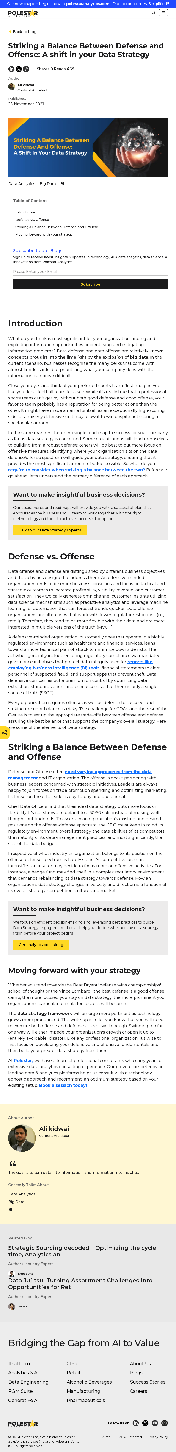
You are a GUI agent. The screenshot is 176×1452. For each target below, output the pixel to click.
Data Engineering (28, 1382)
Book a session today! (63, 1085)
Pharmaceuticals (86, 1400)
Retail (73, 1373)
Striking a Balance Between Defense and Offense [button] (56, 227)
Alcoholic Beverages (89, 1382)
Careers (138, 1391)
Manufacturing (83, 1391)
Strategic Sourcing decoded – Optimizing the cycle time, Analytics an (82, 1251)
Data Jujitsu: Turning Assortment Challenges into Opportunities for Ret (80, 1283)
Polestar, (23, 1060)
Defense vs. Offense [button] (32, 220)
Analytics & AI (23, 1373)
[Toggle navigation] (163, 12)
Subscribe (90, 284)
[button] (153, 13)
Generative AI (23, 1400)
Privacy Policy (157, 1437)
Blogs (136, 1373)
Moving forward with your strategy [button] (44, 234)
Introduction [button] (25, 212)
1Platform (19, 1363)
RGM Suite (20, 1391)
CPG (72, 1363)
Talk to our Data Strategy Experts (50, 530)
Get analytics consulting (41, 945)
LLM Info (104, 1437)
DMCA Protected (129, 1437)
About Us (140, 1363)
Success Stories (147, 1382)
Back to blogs (23, 32)
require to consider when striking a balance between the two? (76, 469)
